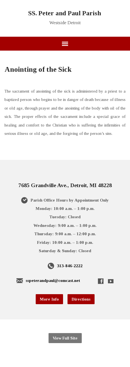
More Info (49, 299)
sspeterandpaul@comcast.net (53, 280)
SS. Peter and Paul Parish (64, 13)
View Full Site (65, 338)
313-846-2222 (70, 265)
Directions (81, 299)
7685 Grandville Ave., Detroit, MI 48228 (65, 185)
